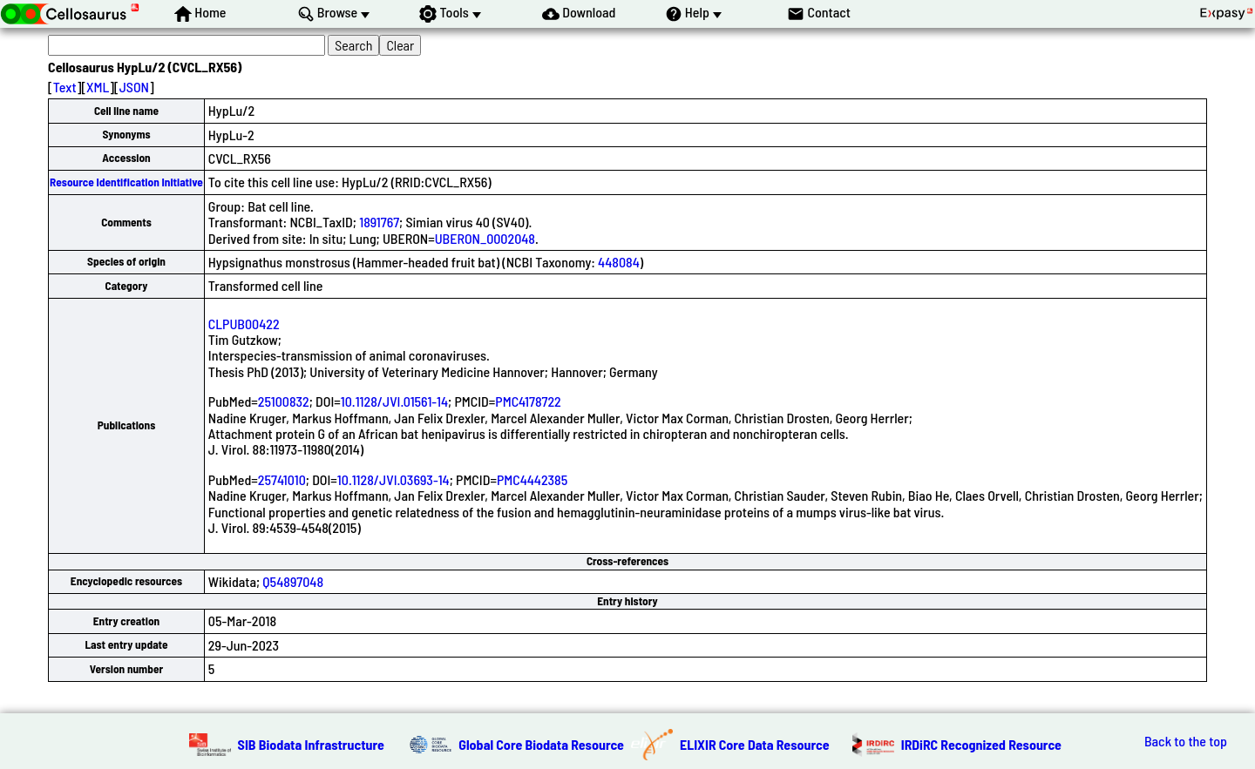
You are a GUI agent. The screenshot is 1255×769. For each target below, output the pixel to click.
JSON (134, 86)
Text (65, 86)
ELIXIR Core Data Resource (755, 744)
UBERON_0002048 (485, 238)
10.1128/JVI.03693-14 (393, 479)
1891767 (379, 221)
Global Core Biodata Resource (541, 744)
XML (97, 86)
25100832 (283, 401)
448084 (619, 261)
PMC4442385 (532, 479)
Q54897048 (292, 581)
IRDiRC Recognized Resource (981, 744)
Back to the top (1185, 741)
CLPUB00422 (244, 323)
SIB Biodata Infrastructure (311, 744)
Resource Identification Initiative (126, 182)
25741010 (282, 479)
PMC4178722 (528, 401)
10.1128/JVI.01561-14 (394, 401)
